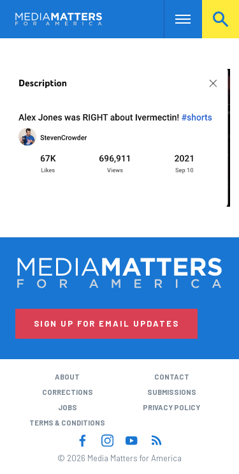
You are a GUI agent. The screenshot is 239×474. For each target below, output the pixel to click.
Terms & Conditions (67, 422)
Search (220, 19)
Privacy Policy (171, 407)
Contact (171, 377)
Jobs (67, 407)
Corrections (67, 392)
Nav (173, 19)
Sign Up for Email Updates (106, 323)
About (67, 377)
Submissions (171, 392)
